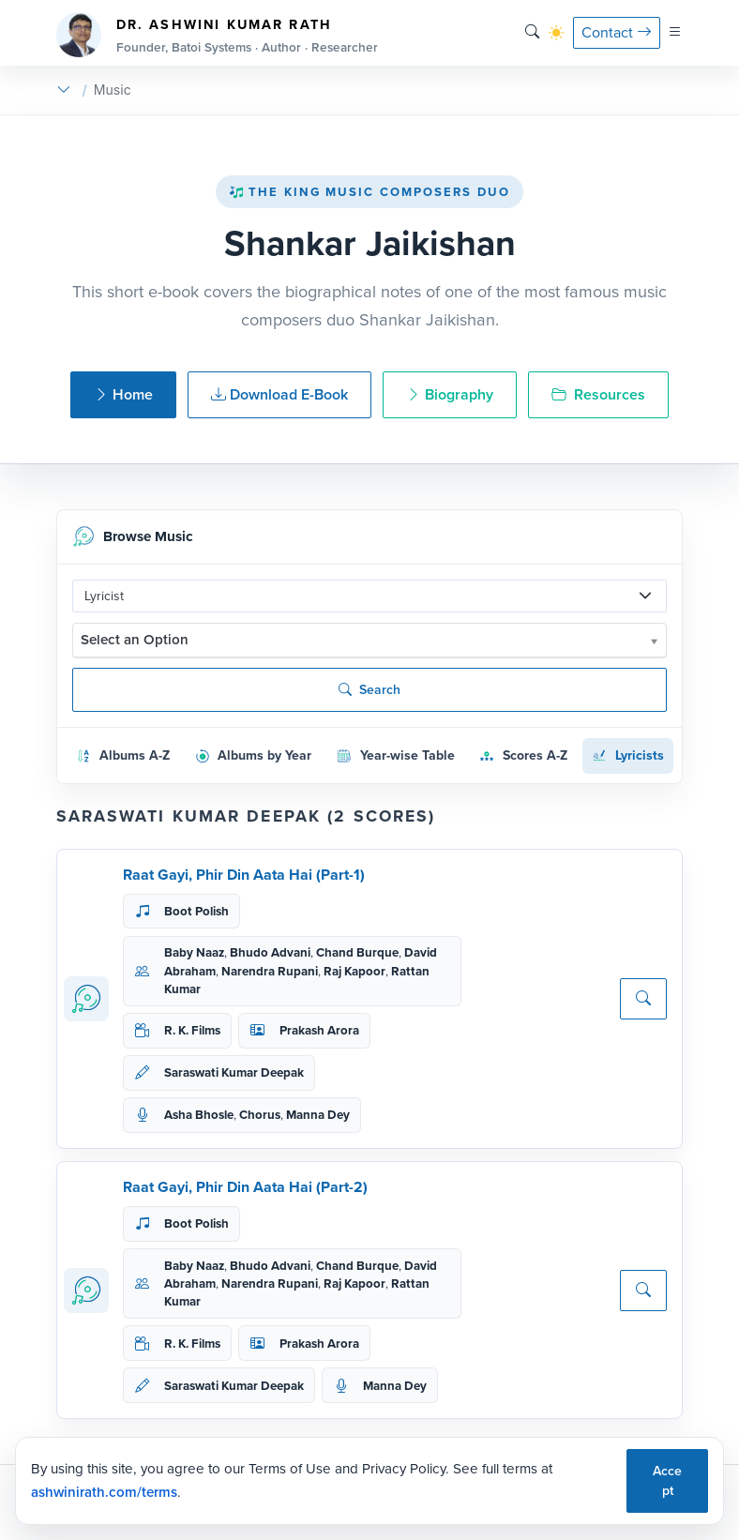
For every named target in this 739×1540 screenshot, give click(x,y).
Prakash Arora (319, 1030)
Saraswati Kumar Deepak (234, 1072)
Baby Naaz (194, 952)
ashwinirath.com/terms (104, 1492)
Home (123, 394)
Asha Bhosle (199, 1115)
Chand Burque (357, 952)
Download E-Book (279, 394)
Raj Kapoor (354, 971)
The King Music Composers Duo (369, 192)
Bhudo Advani (270, 952)
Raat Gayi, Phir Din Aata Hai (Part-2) (245, 1187)
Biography (449, 394)
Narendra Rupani (269, 971)
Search (369, 690)
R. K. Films (192, 1030)
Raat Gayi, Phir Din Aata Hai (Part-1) (244, 874)
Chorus (259, 1115)
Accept (667, 1481)
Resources (598, 394)
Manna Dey (318, 1115)
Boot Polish (196, 911)
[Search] (532, 32)
